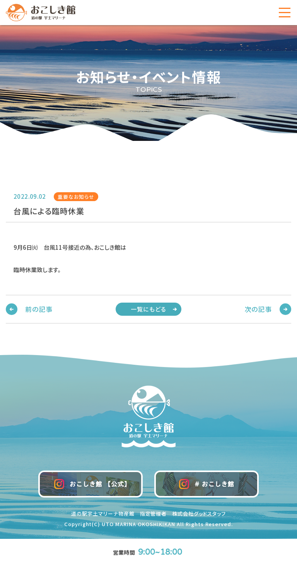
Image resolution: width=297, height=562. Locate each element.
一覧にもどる (148, 309)
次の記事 (258, 309)
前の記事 (38, 309)
